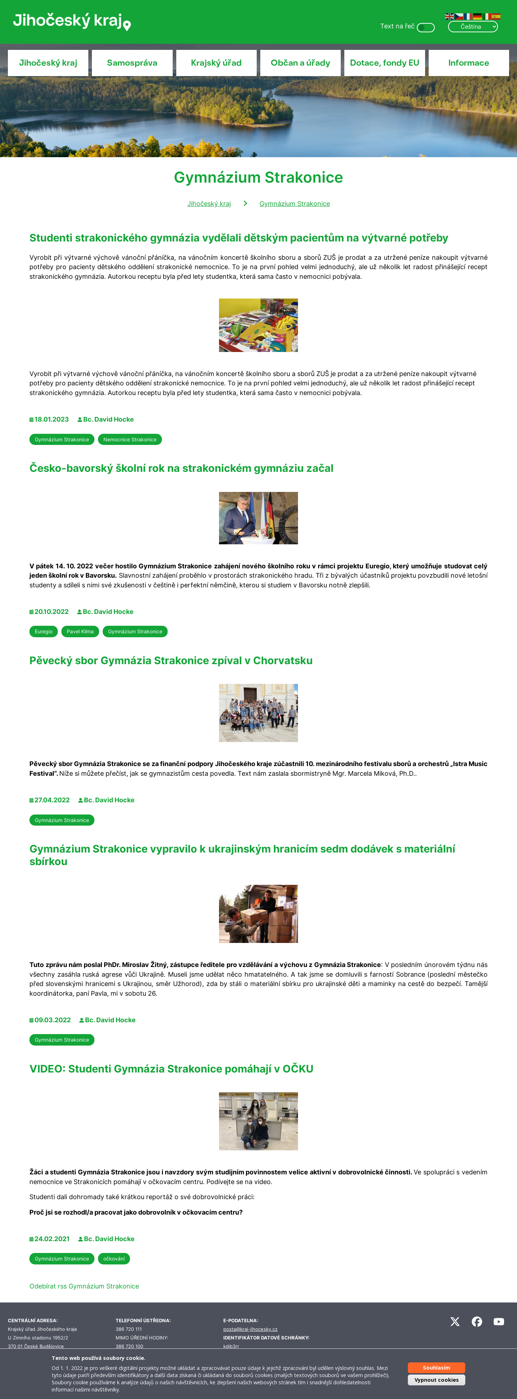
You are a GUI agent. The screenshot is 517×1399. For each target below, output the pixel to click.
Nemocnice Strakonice (130, 439)
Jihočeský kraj (48, 63)
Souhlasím (436, 1367)
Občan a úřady (300, 63)
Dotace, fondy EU (384, 63)
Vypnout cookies (437, 1379)
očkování (114, 1258)
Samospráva (132, 63)
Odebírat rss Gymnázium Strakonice (84, 1286)
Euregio (43, 631)
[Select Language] (473, 26)
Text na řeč (397, 26)
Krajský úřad (216, 63)
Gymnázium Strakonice (295, 203)
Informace (468, 63)
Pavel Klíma (80, 631)
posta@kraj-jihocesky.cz (250, 1329)
